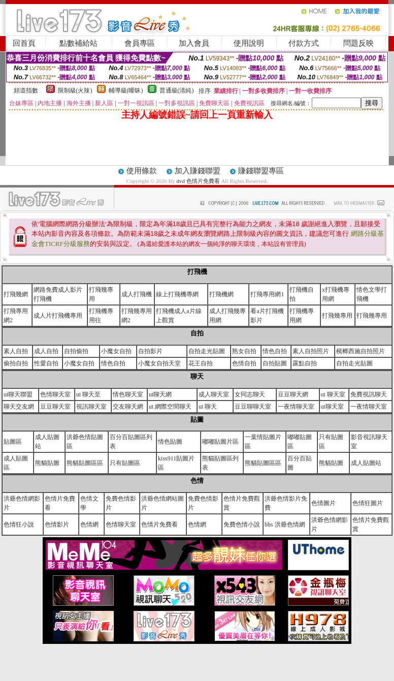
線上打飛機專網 (177, 294)
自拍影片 (150, 351)
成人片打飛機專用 (58, 315)
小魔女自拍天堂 (159, 363)
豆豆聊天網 (293, 394)
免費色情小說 (241, 524)
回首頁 (24, 43)
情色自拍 (274, 351)
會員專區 (139, 43)
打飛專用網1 (267, 294)
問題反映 (358, 43)
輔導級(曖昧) (126, 90)
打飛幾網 (16, 294)
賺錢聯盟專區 (261, 171)
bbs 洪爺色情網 (285, 524)
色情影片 (57, 524)
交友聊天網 (128, 406)
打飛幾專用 (337, 315)
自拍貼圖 (274, 363)
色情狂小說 (19, 524)
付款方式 (303, 43)
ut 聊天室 (333, 394)
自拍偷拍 (76, 351)
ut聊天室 (332, 406)
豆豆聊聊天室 (253, 406)
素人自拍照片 (310, 351)
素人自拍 (16, 351)
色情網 (89, 524)
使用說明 (249, 43)
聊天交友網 (19, 406)
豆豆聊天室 (55, 406)
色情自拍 (244, 363)
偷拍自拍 (16, 363)
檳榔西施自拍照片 (360, 351)
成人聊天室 (214, 394)
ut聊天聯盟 (18, 394)
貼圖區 (13, 441)
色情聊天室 (55, 394)
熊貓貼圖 (47, 463)
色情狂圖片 (367, 503)
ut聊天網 (160, 394)
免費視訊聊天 (368, 394)
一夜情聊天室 (296, 406)
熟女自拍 (244, 351)
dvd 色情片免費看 (198, 181)
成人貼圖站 (366, 463)
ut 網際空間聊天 (170, 406)
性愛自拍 (46, 363)
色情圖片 (323, 503)
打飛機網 (221, 294)
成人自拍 (46, 351)
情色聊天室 (128, 394)
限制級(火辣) (75, 90)
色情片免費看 (159, 524)
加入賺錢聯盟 (197, 171)
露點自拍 (304, 363)
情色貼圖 (170, 441)
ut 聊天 (208, 406)
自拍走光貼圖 (206, 351)
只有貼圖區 (125, 463)
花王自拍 (200, 363)
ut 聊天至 (88, 394)
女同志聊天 (250, 394)
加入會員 (194, 43)
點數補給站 (78, 43)
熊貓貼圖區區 (85, 463)
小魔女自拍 (116, 351)
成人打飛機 (136, 294)
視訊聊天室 (91, 406)
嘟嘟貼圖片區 (220, 441)
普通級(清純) (176, 90)
